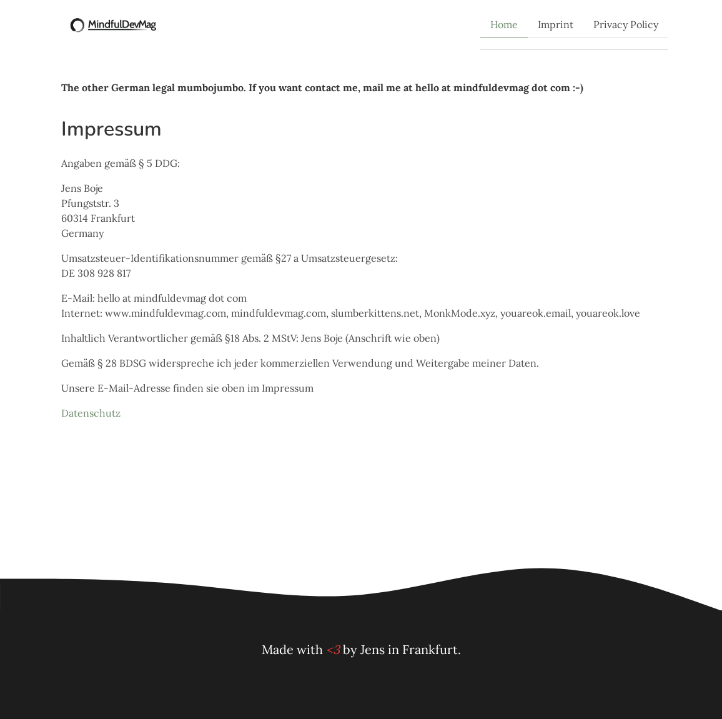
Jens (372, 649)
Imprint (555, 24)
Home (504, 24)
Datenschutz (91, 413)
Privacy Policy (625, 24)
